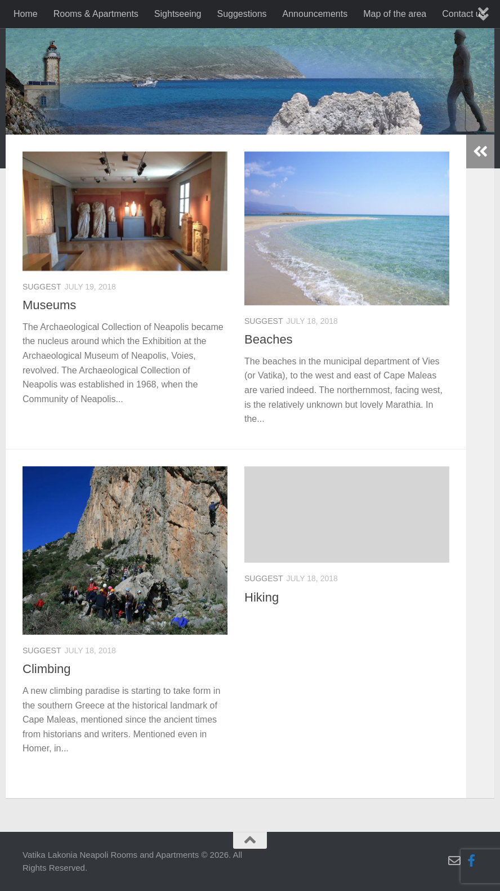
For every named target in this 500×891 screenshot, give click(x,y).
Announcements (315, 14)
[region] (250, 121)
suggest (42, 286)
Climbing (47, 669)
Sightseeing (178, 14)
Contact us (463, 14)
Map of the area (394, 14)
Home (26, 14)
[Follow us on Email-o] (454, 860)
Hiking (261, 597)
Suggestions (241, 14)
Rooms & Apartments (96, 14)
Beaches (268, 339)
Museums (49, 305)
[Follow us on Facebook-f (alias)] (471, 860)
